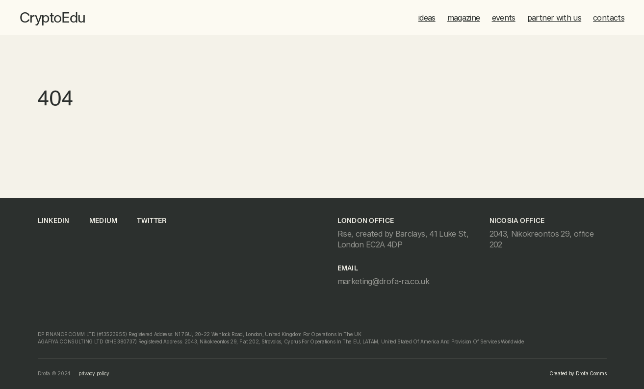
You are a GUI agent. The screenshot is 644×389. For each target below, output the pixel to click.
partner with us (554, 18)
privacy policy (93, 373)
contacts (608, 18)
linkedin (54, 220)
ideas (427, 18)
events (503, 18)
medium (103, 220)
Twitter (151, 220)
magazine (463, 18)
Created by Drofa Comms (577, 373)
